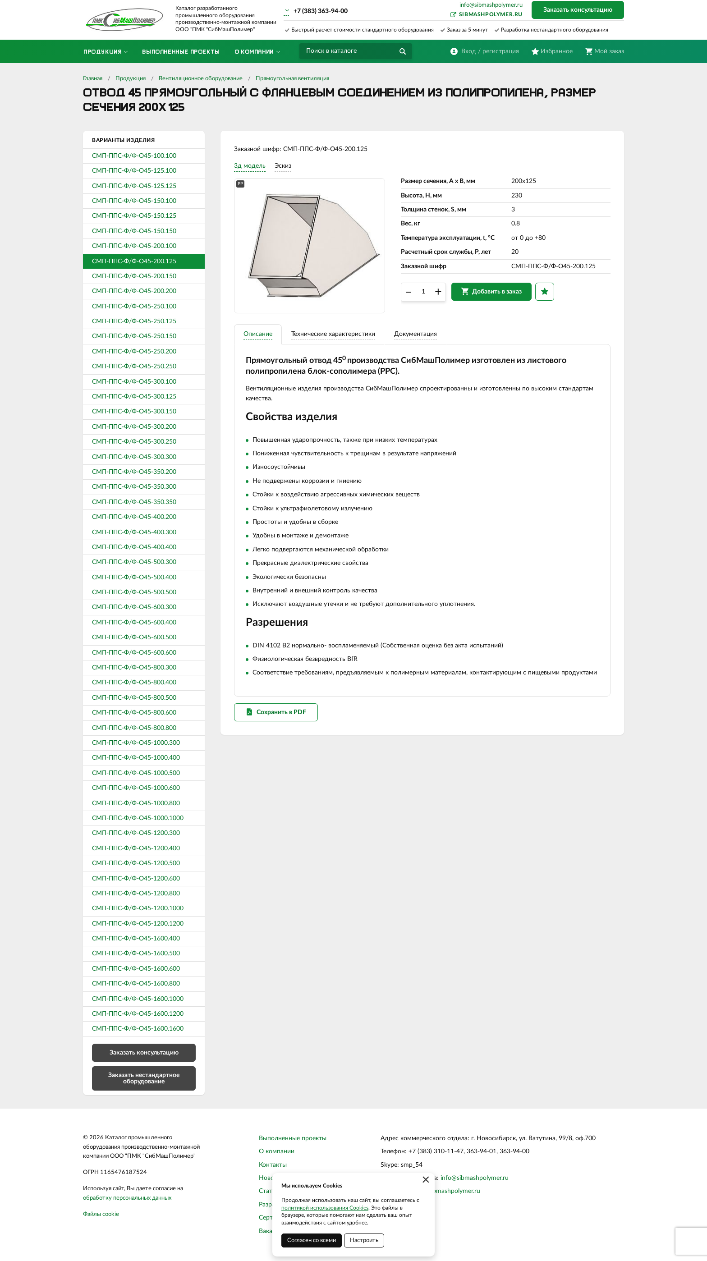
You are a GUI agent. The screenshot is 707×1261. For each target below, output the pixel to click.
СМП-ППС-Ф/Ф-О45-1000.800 (136, 803)
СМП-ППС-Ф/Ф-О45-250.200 (134, 351)
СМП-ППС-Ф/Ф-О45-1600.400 (136, 938)
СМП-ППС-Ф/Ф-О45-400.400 (134, 547)
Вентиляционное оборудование (201, 79)
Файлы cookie (101, 1214)
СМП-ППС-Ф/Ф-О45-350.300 (134, 487)
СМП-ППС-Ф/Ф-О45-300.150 (134, 411)
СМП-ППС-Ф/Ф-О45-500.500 (134, 592)
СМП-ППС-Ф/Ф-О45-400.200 (134, 517)
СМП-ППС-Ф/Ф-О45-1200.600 (136, 879)
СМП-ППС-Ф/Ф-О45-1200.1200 (138, 924)
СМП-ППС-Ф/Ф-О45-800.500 (134, 698)
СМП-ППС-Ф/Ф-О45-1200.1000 (138, 908)
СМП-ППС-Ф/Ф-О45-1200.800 (136, 893)
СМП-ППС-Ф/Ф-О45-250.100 (134, 306)
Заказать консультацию (577, 10)
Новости (271, 1178)
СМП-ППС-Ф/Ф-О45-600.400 (134, 622)
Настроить (364, 1240)
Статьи (269, 1191)
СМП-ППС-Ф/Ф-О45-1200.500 (136, 863)
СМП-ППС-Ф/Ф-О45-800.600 (134, 713)
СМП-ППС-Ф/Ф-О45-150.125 (134, 216)
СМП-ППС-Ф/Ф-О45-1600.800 (136, 984)
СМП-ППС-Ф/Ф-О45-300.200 (134, 427)
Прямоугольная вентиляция (292, 79)
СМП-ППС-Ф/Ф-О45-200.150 (134, 276)
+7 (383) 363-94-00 (321, 11)
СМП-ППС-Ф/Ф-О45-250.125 (134, 321)
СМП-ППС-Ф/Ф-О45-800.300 (134, 668)
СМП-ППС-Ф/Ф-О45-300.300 (134, 457)
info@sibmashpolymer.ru (491, 5)
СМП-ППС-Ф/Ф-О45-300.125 (134, 397)
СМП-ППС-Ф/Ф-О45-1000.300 (136, 743)
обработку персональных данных (127, 1198)
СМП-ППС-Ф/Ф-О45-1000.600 (136, 788)
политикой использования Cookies (324, 1208)
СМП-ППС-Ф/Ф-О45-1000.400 (136, 758)
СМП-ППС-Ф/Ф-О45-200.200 (134, 291)
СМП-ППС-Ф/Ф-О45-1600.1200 (138, 1014)
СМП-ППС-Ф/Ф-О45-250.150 (134, 336)
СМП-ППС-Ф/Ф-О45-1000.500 (136, 773)
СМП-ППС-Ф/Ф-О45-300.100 (134, 382)
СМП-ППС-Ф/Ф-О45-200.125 (134, 261)
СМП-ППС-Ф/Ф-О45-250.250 (134, 366)
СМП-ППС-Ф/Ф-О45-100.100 (134, 156)
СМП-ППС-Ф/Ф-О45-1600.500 (136, 953)
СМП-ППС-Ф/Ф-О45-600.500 (134, 637)
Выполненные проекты (292, 1138)
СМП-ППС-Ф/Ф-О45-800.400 (134, 682)
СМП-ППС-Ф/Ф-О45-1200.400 (136, 848)
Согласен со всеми (311, 1240)
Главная (92, 79)
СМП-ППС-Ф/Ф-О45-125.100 (134, 171)
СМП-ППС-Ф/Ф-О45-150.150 (134, 231)
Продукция (130, 79)
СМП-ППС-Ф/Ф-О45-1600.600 (136, 969)
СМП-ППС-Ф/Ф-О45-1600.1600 (138, 1029)
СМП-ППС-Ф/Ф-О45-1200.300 (136, 833)
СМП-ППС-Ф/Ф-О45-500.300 (134, 562)
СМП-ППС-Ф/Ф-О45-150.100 (134, 201)
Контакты (273, 1165)
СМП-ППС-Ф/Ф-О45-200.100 (134, 246)
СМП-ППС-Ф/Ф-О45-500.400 (134, 577)
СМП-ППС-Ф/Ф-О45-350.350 (134, 502)
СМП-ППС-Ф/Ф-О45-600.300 (134, 607)
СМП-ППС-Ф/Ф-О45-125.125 (134, 186)
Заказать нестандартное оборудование (143, 1078)
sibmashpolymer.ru (491, 14)
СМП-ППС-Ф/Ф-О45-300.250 (134, 442)
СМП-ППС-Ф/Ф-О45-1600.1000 (138, 999)
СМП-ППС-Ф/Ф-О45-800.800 (134, 728)
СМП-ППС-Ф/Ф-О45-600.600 (134, 653)
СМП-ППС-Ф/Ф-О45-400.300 (134, 532)
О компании (276, 1151)
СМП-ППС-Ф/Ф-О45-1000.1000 (138, 818)
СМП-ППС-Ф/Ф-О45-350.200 (134, 472)
